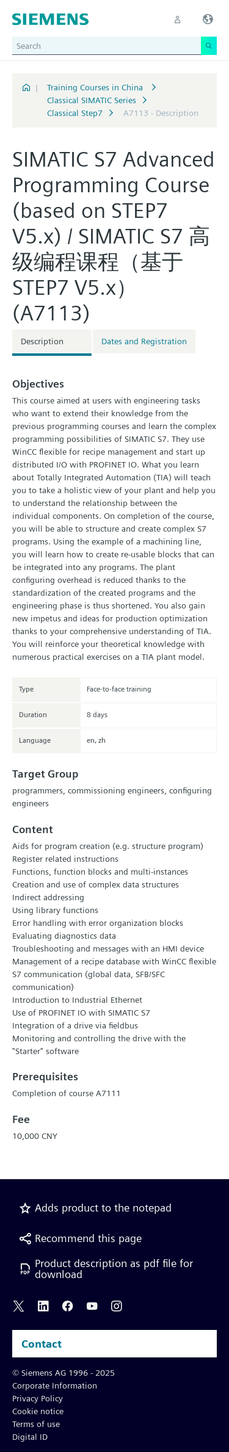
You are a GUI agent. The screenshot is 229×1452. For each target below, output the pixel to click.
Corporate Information (54, 1385)
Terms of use (36, 1424)
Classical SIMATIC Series (91, 100)
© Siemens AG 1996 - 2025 (63, 1373)
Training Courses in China (96, 87)
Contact (41, 1343)
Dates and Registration (144, 341)
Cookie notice (38, 1411)
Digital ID (30, 1437)
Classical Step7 (75, 113)
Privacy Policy (37, 1398)
